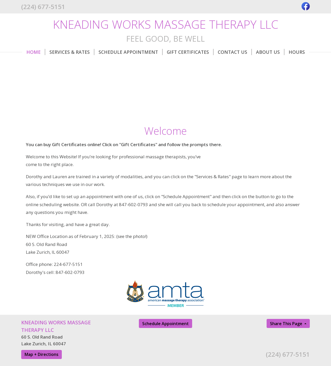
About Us (270, 52)
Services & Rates (71, 52)
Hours (297, 52)
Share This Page (286, 323)
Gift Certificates (190, 52)
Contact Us (235, 52)
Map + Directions (41, 354)
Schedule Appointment (131, 52)
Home (35, 52)
